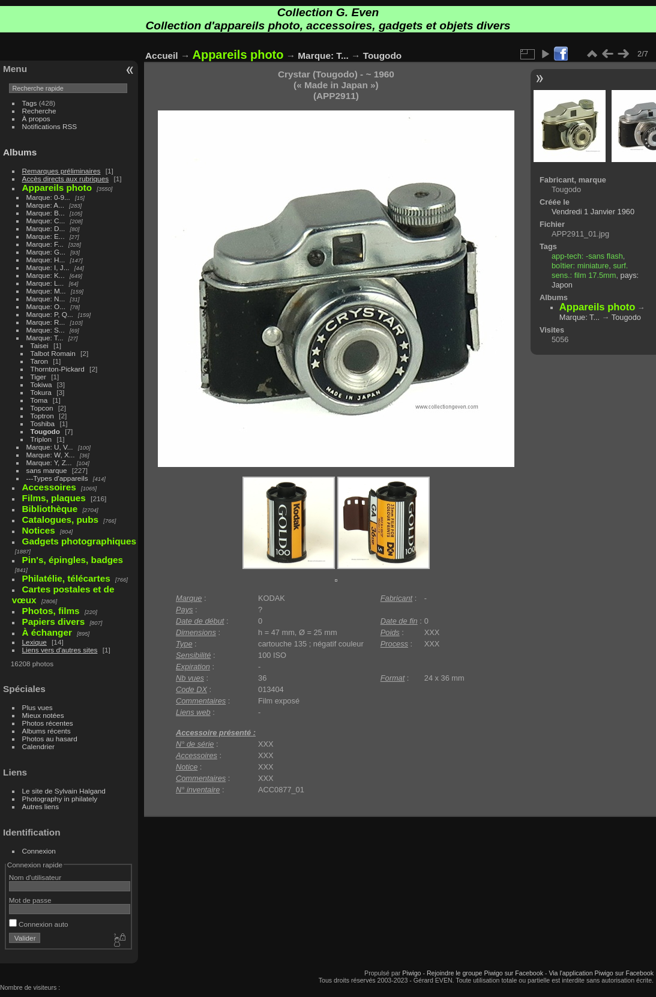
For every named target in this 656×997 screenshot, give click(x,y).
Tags (29, 103)
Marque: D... (45, 228)
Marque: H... (45, 260)
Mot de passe (30, 900)
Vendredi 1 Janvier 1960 (593, 211)
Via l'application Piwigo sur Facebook (601, 973)
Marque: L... (45, 283)
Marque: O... (45, 306)
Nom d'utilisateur (35, 877)
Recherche (39, 111)
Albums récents (46, 731)
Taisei (40, 345)
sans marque (46, 470)
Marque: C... (45, 220)
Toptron (42, 416)
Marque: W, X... (50, 455)
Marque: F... (45, 244)
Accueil (161, 55)
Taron (39, 361)
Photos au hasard (49, 738)
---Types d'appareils (57, 478)
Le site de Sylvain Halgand (64, 791)
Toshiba (43, 423)
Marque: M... (46, 291)
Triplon (41, 439)
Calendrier (38, 746)
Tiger (38, 377)
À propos (36, 118)
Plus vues (37, 707)
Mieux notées (43, 715)
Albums (20, 152)
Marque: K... (45, 275)
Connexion (39, 851)
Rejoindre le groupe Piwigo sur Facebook (485, 973)
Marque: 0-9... (48, 197)
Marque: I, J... (48, 267)
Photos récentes (47, 723)
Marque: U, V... (49, 447)
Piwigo (411, 973)
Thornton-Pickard (58, 369)
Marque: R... (45, 322)
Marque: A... (45, 205)
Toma (39, 400)
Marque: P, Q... (49, 314)
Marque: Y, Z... (49, 462)
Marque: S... (45, 330)
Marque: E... (45, 236)
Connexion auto (38, 924)
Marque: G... (45, 252)
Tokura (41, 392)
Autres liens (40, 806)
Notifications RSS (49, 126)
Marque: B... (45, 213)
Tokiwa (41, 384)
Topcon (42, 408)
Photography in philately (60, 799)
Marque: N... (45, 299)
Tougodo (45, 431)
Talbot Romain (53, 353)
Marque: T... (45, 338)
